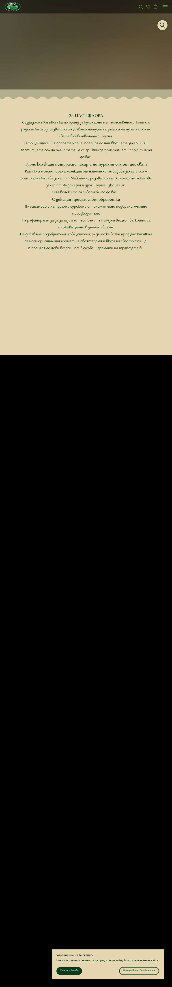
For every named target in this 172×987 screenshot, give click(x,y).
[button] (141, 6)
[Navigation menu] (165, 6)
